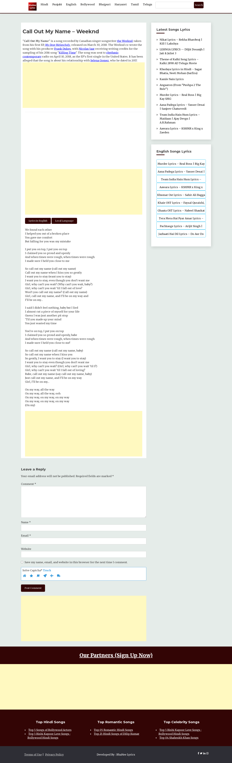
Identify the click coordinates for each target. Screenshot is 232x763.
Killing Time (67, 52)
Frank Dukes (62, 48)
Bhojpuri (105, 4)
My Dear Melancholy (57, 44)
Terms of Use (33, 754)
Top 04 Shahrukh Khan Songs (179, 737)
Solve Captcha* (36, 570)
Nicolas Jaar (87, 48)
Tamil (135, 4)
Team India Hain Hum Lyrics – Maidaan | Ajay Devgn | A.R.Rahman (180, 118)
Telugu (147, 4)
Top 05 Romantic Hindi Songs (113, 729)
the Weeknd (125, 41)
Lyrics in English (38, 220)
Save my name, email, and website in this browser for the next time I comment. (76, 562)
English (71, 4)
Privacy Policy (54, 754)
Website (26, 549)
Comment (28, 484)
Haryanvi (121, 4)
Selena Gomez (99, 60)
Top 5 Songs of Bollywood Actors (50, 729)
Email (26, 535)
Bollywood (87, 4)
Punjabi (57, 4)
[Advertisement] (84, 85)
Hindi (44, 4)
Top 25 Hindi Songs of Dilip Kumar (116, 733)
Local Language (64, 220)
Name (26, 522)
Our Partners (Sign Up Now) (116, 655)
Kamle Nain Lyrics (172, 79)
